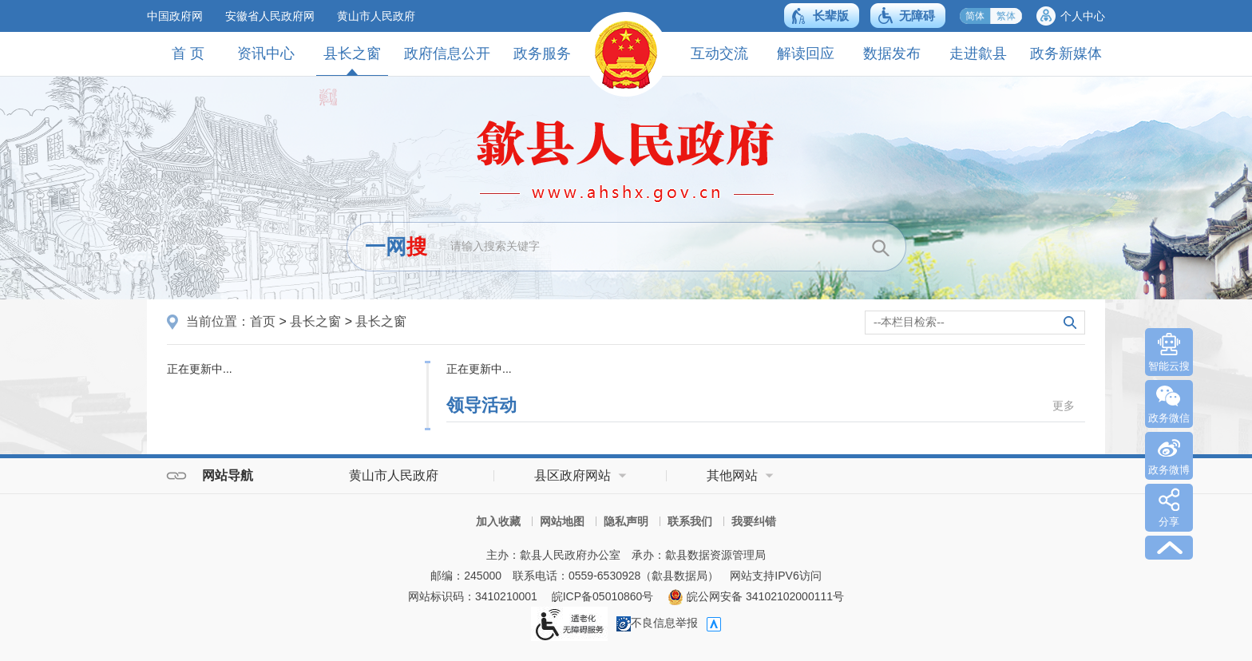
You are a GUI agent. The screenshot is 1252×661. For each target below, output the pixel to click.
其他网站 (732, 475)
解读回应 (805, 53)
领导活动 (481, 405)
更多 (1063, 405)
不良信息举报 (657, 622)
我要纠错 (753, 521)
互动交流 (719, 53)
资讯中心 (266, 53)
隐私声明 (626, 521)
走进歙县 (978, 53)
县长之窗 (352, 60)
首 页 (188, 53)
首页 (262, 321)
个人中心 (1082, 16)
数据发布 (892, 53)
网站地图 (562, 521)
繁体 (1006, 16)
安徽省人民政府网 (270, 16)
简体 (975, 16)
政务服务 (542, 53)
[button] (821, 15)
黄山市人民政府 (376, 16)
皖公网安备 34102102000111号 (756, 596)
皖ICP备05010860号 (603, 596)
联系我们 (690, 521)
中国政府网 (175, 16)
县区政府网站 (572, 475)
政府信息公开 (447, 53)
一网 (396, 247)
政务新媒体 (1066, 53)
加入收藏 (498, 521)
